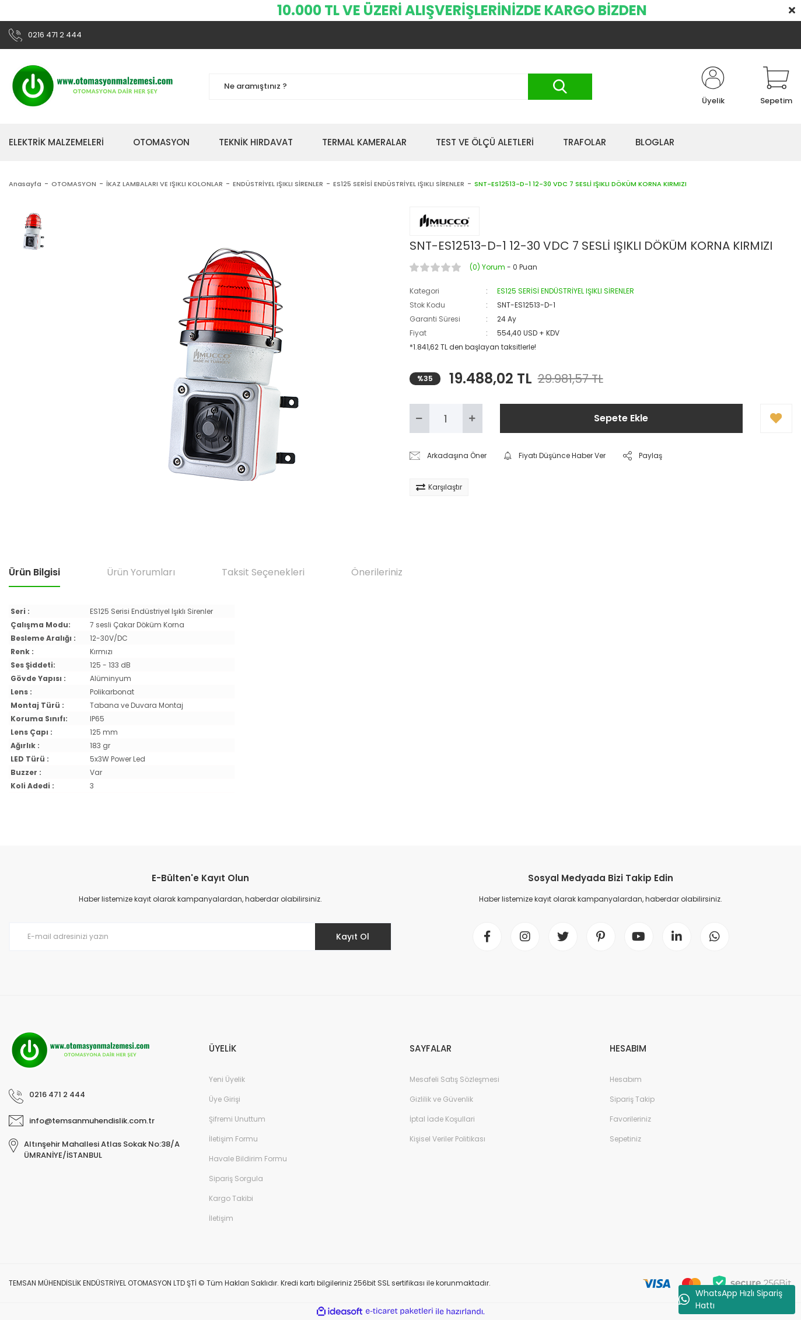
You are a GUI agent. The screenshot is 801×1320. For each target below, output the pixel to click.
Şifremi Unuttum (237, 1119)
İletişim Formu (233, 1139)
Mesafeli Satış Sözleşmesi (454, 1079)
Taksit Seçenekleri (263, 572)
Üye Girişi (224, 1099)
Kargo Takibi (231, 1198)
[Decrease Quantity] (419, 418)
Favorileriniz (630, 1119)
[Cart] (776, 86)
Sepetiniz (625, 1139)
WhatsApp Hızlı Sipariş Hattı (730, 1299)
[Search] (400, 87)
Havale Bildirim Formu (248, 1159)
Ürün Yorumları (141, 572)
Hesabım (626, 1079)
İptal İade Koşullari (442, 1119)
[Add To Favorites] (776, 418)
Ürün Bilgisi (34, 572)
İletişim (221, 1218)
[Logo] (93, 86)
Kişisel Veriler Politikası (447, 1139)
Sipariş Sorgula (236, 1178)
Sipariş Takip (632, 1099)
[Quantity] (446, 418)
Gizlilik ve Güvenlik (441, 1099)
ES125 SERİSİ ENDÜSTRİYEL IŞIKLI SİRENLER (565, 291)
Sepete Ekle (621, 418)
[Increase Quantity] (472, 418)
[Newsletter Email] (200, 936)
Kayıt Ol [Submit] (352, 936)
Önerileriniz (377, 572)
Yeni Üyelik (227, 1079)
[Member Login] (713, 86)
